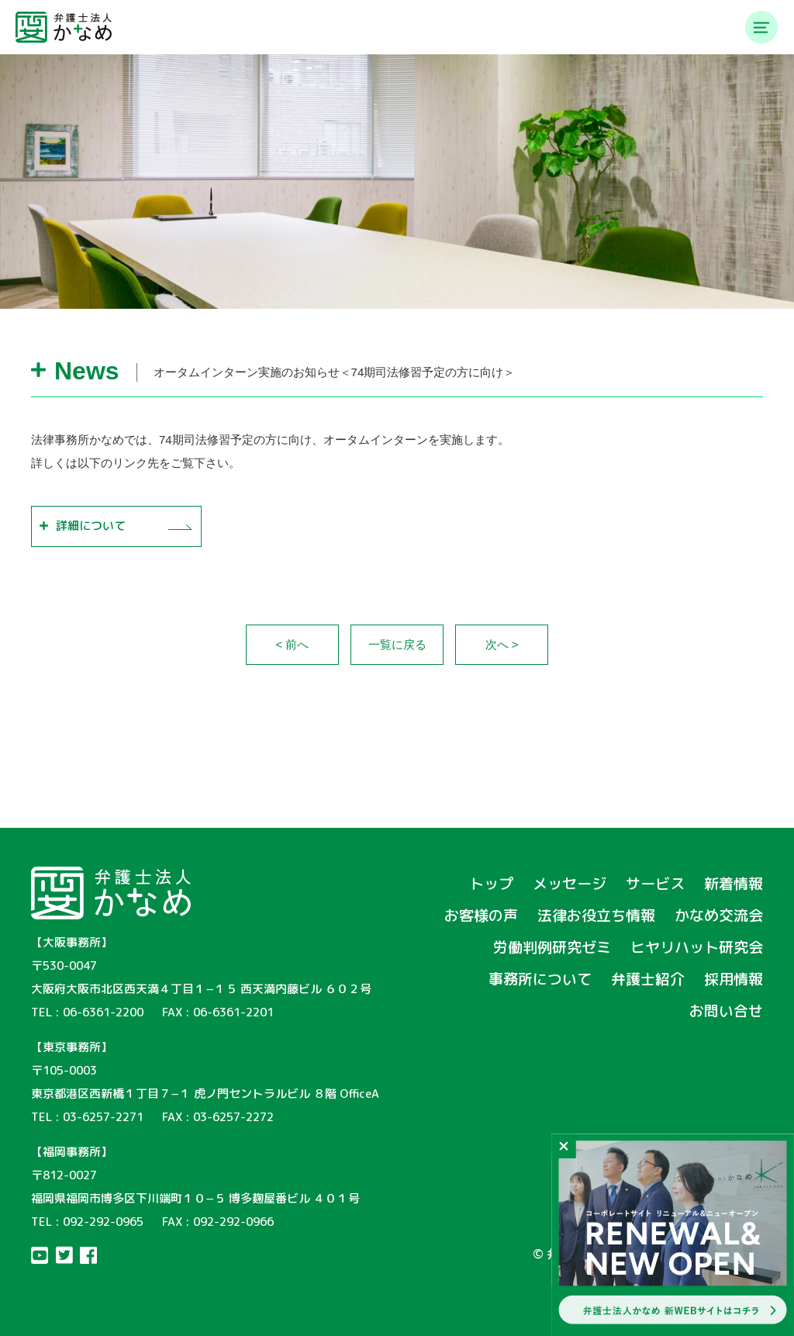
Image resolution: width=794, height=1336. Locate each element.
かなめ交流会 (719, 915)
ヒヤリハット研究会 (696, 947)
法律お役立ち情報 (596, 915)
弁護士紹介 (648, 979)
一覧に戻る (397, 644)
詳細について (91, 525)
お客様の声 (481, 915)
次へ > (502, 644)
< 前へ (292, 644)
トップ (491, 884)
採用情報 (733, 979)
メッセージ (569, 884)
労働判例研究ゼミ (552, 947)
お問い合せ (726, 1011)
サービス (655, 884)
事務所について (540, 979)
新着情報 (733, 884)
